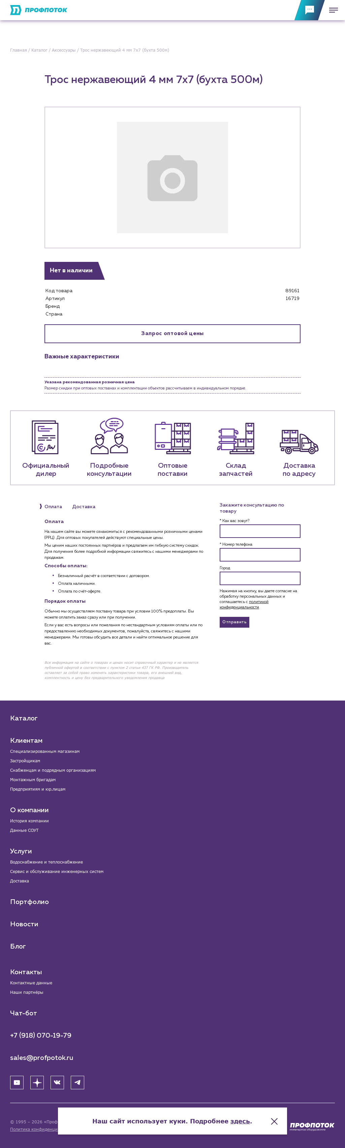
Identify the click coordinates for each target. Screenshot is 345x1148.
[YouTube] (17, 1082)
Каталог (24, 718)
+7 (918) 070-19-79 (40, 1035)
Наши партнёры (26, 992)
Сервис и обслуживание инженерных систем (56, 871)
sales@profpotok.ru (41, 1058)
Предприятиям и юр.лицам (37, 789)
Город (225, 568)
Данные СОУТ (24, 830)
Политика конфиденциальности (43, 1129)
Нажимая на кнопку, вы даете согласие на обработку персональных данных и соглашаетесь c (258, 599)
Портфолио (29, 902)
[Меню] (331, 10)
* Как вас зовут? (234, 521)
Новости (24, 924)
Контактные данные (31, 982)
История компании (29, 820)
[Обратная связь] (309, 10)
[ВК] (57, 1082)
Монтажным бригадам (33, 779)
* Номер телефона (236, 545)
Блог (18, 946)
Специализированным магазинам (45, 751)
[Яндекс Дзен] (37, 1082)
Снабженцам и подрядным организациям (53, 770)
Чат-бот (23, 1013)
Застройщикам (25, 760)
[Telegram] (77, 1082)
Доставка (19, 880)
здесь (240, 1121)
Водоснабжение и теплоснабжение (46, 862)
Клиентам (26, 740)
